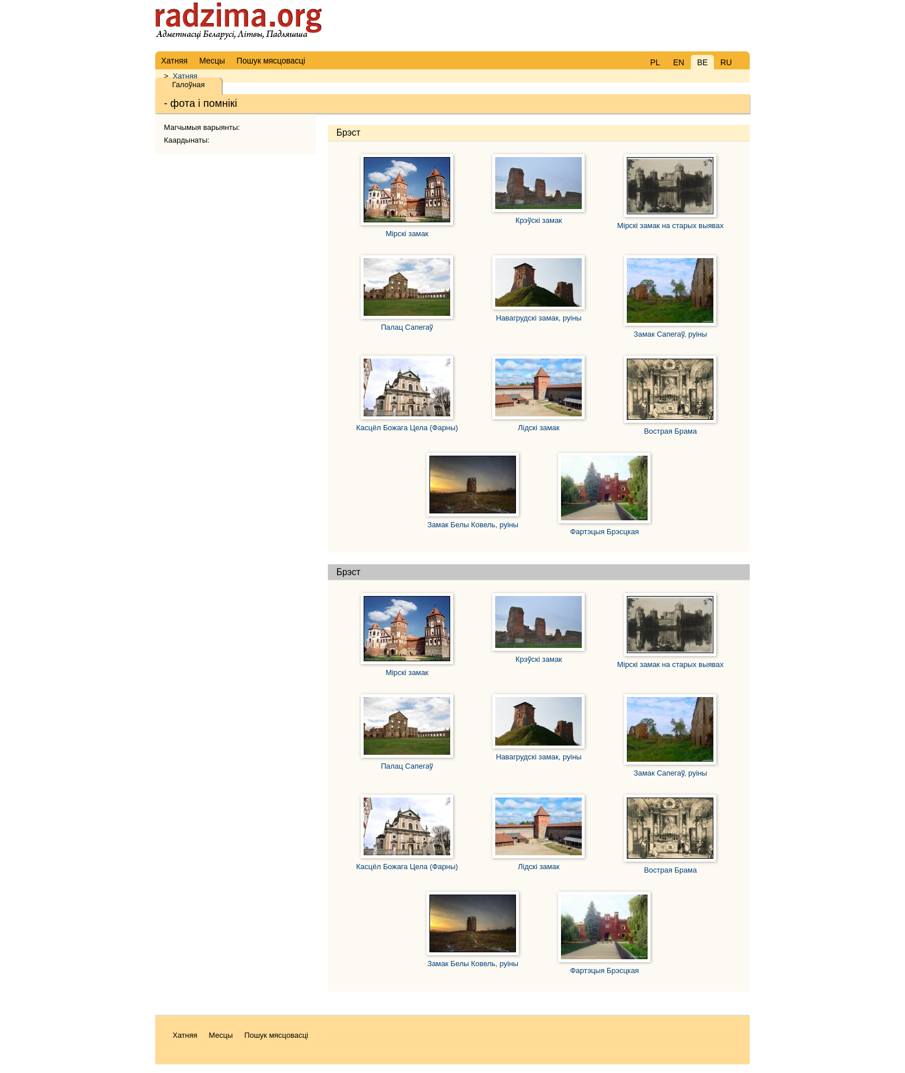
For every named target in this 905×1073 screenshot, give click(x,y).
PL (655, 62)
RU (726, 62)
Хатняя (185, 76)
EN (678, 62)
